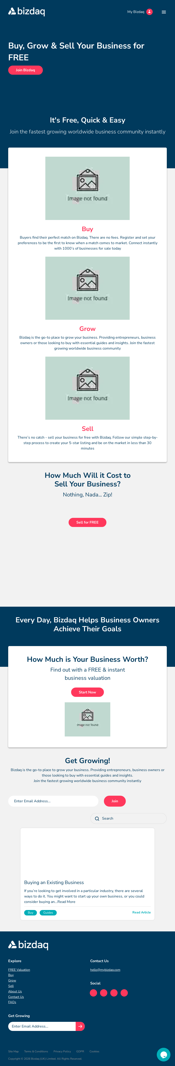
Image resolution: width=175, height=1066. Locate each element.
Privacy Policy (62, 1051)
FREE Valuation (19, 970)
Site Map (13, 1051)
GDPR (80, 1051)
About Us (15, 991)
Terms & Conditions (36, 1051)
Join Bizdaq (25, 70)
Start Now (87, 692)
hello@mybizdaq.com (105, 970)
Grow (12, 980)
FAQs (12, 1002)
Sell (11, 986)
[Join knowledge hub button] (80, 1026)
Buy (11, 975)
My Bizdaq (140, 11)
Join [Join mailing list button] (115, 801)
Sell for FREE (87, 522)
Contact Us (16, 997)
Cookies (94, 1051)
